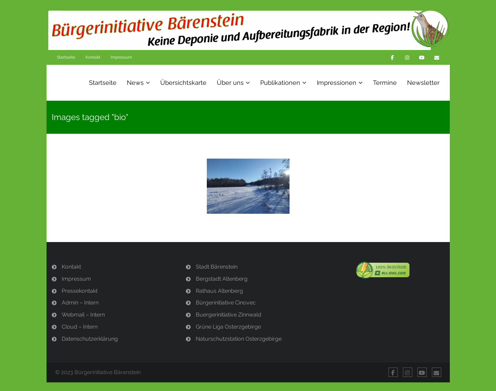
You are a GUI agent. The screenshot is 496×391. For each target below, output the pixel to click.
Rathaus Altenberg (219, 291)
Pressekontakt (80, 291)
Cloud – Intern (80, 326)
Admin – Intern (80, 302)
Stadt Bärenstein (216, 266)
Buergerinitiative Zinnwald (228, 314)
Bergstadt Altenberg (221, 278)
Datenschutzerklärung (90, 338)
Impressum (121, 57)
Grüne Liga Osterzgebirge (228, 326)
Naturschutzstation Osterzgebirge (239, 338)
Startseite (66, 57)
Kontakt (92, 57)
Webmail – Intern (83, 314)
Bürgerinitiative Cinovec (226, 302)
